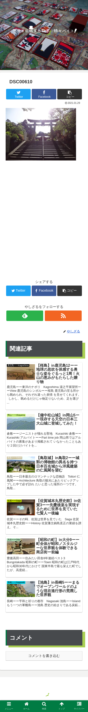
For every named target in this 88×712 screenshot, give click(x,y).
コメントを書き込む (44, 656)
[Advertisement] (44, 212)
